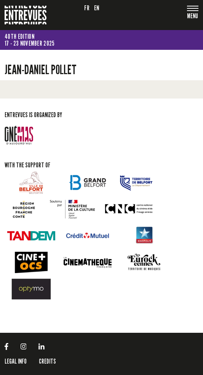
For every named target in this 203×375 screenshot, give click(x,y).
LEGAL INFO (16, 361)
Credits (47, 361)
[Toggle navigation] (192, 16)
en (96, 8)
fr (87, 8)
